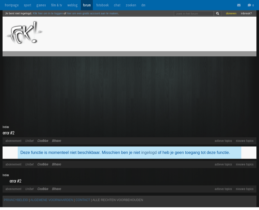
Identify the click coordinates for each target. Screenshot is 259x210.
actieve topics (223, 141)
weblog (72, 5)
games (41, 5)
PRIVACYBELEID (16, 200)
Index (6, 127)
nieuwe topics (245, 141)
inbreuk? (246, 13)
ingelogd (149, 152)
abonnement (13, 141)
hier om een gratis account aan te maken (92, 13)
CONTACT (82, 200)
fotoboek (102, 5)
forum (87, 5)
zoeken (131, 5)
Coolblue (42, 141)
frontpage (12, 5)
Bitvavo (56, 141)
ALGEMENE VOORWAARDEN (52, 200)
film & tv (56, 5)
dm (143, 5)
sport (27, 5)
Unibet (29, 141)
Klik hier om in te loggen (48, 13)
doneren (231, 13)
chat (117, 5)
